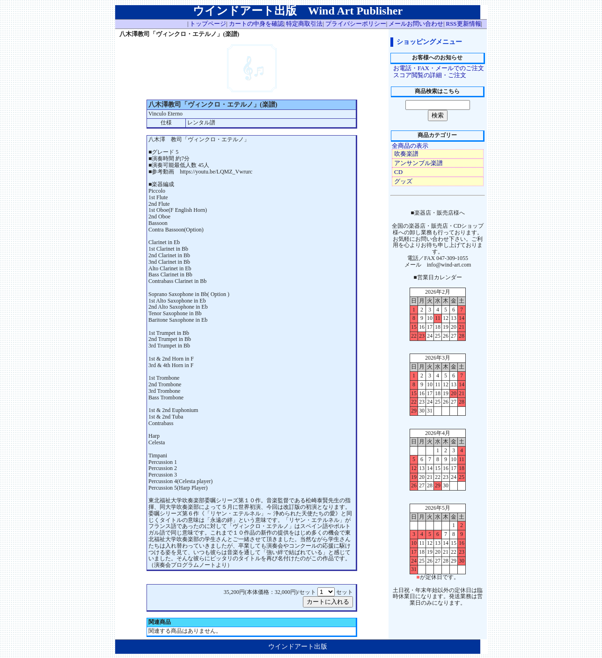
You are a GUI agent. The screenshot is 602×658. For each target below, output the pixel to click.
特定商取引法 (304, 23)
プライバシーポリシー (355, 23)
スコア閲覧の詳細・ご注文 (429, 75)
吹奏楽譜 (406, 153)
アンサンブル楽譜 (418, 162)
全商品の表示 (410, 145)
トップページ (208, 23)
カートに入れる (328, 601)
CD (398, 171)
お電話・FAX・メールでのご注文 (438, 68)
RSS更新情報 (463, 23)
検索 (438, 115)
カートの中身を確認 (256, 23)
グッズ (403, 181)
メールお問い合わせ (416, 23)
